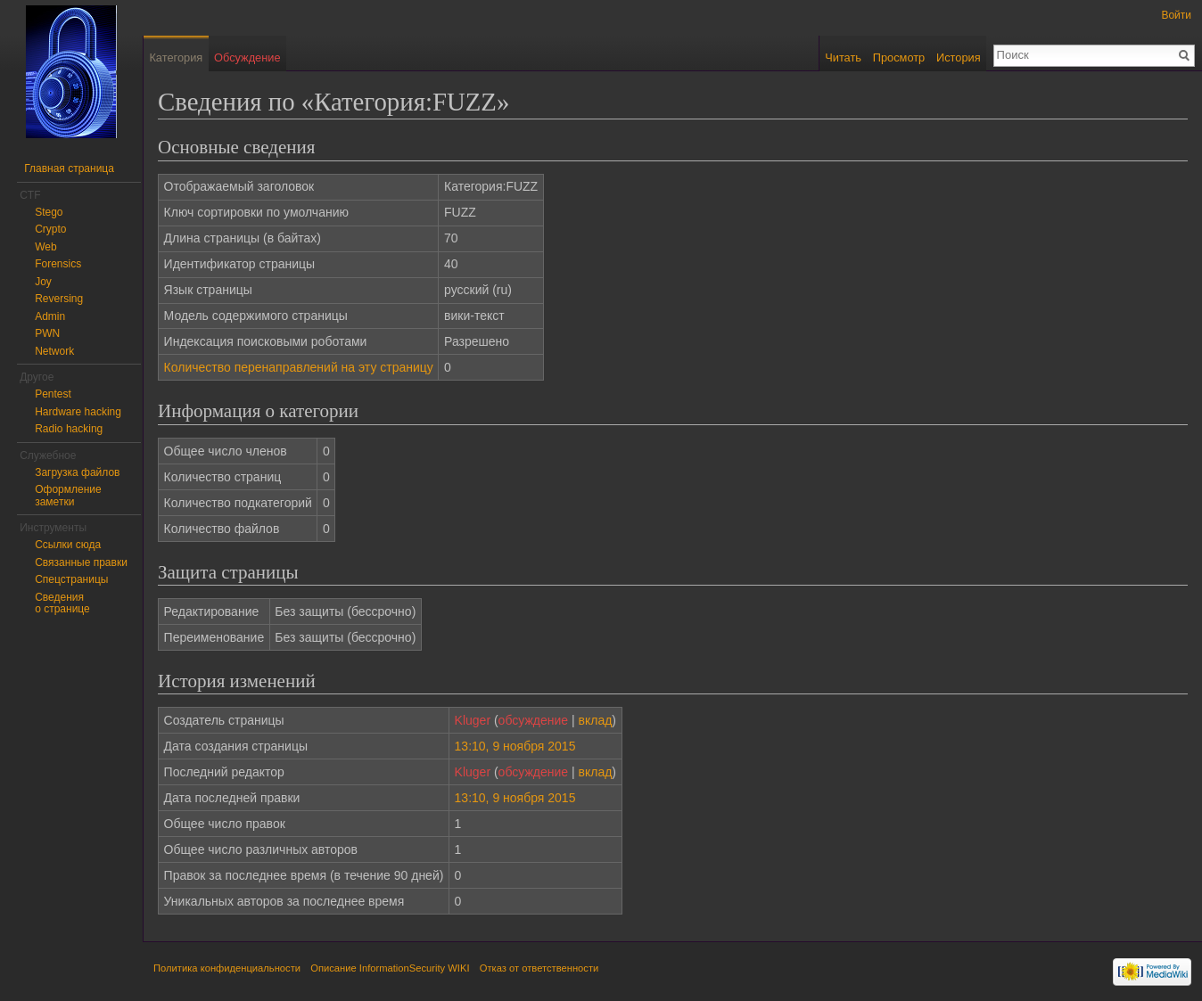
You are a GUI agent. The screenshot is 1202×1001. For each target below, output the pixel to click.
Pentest (53, 394)
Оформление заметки (68, 495)
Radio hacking (69, 429)
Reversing (59, 298)
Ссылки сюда (68, 544)
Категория (175, 57)
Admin (50, 316)
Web (45, 247)
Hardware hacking (78, 412)
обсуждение (533, 720)
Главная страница (69, 168)
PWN (47, 333)
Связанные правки (81, 562)
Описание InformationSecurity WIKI (389, 968)
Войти (1176, 15)
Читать (843, 57)
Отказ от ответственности (539, 968)
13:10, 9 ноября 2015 (515, 746)
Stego (48, 212)
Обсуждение (247, 57)
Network (54, 351)
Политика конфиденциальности (226, 968)
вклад (596, 720)
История (958, 57)
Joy (43, 281)
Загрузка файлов (77, 472)
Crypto (50, 229)
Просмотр (899, 57)
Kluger (472, 720)
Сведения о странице (62, 603)
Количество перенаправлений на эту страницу (298, 367)
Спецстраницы (71, 579)
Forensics (58, 264)
